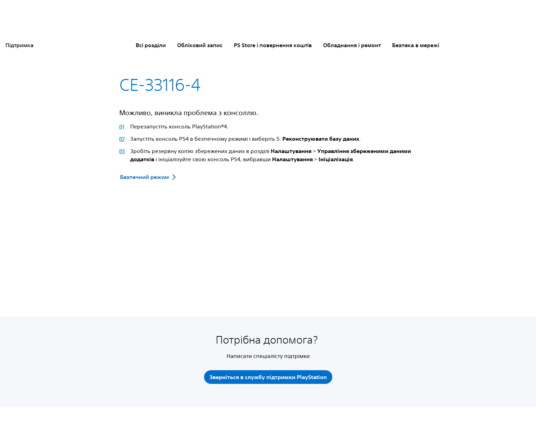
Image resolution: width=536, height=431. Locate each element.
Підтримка (19, 45)
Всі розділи (151, 45)
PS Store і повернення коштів (273, 45)
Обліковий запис (200, 45)
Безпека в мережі (415, 45)
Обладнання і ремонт (352, 45)
